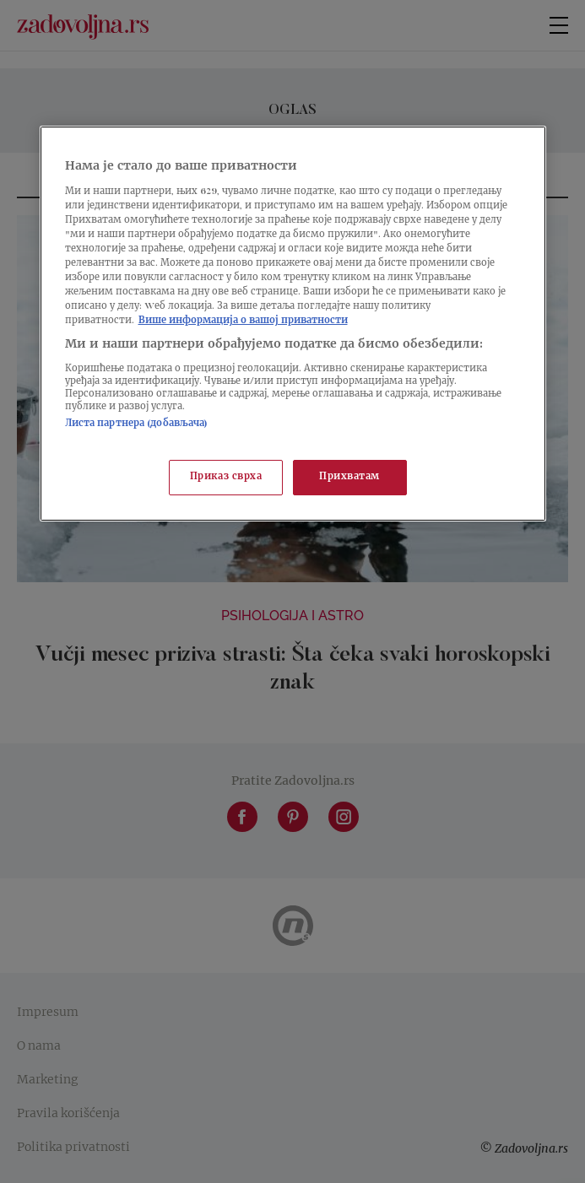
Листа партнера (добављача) (137, 424)
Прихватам (349, 478)
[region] (293, 323)
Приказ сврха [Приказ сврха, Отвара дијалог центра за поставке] (226, 478)
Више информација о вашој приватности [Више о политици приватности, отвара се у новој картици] (243, 321)
